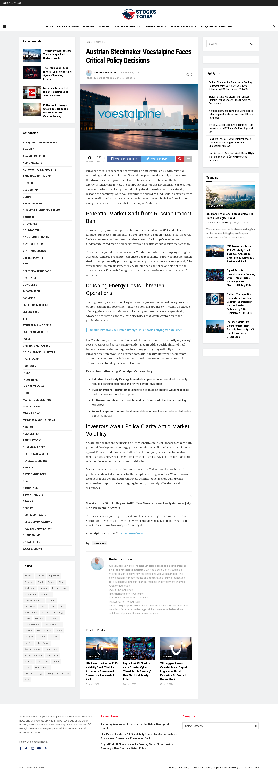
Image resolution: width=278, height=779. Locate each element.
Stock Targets (33, 494)
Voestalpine (100, 543)
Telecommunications (37, 521)
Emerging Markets (35, 305)
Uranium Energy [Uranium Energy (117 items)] (33, 673)
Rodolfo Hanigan (218, 223)
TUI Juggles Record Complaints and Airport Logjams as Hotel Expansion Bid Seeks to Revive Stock (173, 671)
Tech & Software (68, 26)
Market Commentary (37, 399)
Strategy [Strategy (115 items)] (29, 661)
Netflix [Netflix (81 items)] (28, 631)
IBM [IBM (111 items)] (53, 606)
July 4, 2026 (92, 684)
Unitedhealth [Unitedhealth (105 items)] (42, 667)
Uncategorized (33, 542)
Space (27, 481)
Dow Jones (30, 284)
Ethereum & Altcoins (37, 325)
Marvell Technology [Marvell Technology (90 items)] (52, 612)
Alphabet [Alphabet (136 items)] (54, 576)
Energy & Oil (100, 42)
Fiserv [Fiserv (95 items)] (43, 606)
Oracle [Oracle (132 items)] (41, 637)
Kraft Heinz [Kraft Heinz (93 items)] (31, 612)
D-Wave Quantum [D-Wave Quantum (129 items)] (34, 600)
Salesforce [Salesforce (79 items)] (53, 655)
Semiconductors (34, 474)
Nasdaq (28, 427)
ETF (25, 318)
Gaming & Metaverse (36, 345)
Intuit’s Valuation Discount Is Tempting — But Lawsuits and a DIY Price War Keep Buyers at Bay (231, 128)
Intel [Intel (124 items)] (62, 606)
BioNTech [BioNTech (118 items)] (30, 588)
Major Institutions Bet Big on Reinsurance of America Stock (55, 92)
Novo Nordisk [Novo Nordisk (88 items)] (43, 631)
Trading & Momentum (127, 26)
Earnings (88, 26)
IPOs (26, 393)
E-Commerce (31, 291)
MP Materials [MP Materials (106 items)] (32, 625)
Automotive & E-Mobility (39, 169)
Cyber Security (33, 257)
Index (26, 372)
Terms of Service (250, 767)
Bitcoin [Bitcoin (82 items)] (44, 588)
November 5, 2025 (130, 72)
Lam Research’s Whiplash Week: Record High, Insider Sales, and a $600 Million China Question (231, 157)
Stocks (28, 501)
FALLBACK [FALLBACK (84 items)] (30, 606)
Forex (27, 338)
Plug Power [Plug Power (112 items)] (43, 643)
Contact (206, 767)
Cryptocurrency (155, 26)
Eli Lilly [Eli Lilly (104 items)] (52, 600)
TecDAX (28, 508)
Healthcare (31, 359)
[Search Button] (251, 43)
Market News (32, 406)
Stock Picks (31, 488)
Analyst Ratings (34, 156)
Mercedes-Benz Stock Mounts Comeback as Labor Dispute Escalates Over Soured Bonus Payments (231, 114)
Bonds (27, 196)
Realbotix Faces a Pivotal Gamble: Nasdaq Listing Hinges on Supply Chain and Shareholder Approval (230, 142)
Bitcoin (28, 183)
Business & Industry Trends (42, 210)
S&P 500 (28, 467)
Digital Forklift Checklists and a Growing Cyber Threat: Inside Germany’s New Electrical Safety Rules (138, 671)
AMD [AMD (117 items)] (40, 582)
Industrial (130, 78)
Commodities (32, 230)
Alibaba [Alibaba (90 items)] (40, 576)
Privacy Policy (231, 767)
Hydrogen (94, 657)
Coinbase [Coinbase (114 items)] (46, 594)
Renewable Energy (35, 460)
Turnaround (31, 535)
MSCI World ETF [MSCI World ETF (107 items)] (52, 625)
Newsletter (31, 433)
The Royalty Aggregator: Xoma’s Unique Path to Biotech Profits (57, 54)
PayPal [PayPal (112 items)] (28, 643)
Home (49, 26)
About (171, 767)
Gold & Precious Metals (39, 352)
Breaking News (32, 203)
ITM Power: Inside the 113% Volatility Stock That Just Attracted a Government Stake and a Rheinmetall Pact (102, 671)
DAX (25, 264)
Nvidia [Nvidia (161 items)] (59, 631)
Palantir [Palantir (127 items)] (54, 637)
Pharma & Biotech (35, 447)
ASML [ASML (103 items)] (62, 582)
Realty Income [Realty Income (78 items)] (32, 649)
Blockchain (31, 189)
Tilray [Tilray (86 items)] (28, 667)
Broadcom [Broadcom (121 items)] (30, 594)
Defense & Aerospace (37, 271)
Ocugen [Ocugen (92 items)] (29, 637)
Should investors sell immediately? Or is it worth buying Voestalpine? (136, 330)
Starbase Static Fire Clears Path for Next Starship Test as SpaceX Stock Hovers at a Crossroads (230, 100)
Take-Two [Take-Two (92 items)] (43, 661)
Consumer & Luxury (36, 237)
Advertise (182, 767)
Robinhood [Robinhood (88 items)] (51, 649)
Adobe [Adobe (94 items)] (28, 576)
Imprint (217, 767)
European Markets (113, 78)
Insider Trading (33, 386)
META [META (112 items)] (28, 618)
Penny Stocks (32, 440)
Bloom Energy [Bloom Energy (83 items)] (60, 588)
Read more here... (133, 533)
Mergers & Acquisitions (39, 420)
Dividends (29, 278)
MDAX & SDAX (31, 413)
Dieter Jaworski (106, 72)
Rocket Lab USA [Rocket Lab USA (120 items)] (33, 655)
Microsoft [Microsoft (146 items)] (53, 618)
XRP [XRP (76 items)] (27, 679)
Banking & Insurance (183, 26)
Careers (195, 767)
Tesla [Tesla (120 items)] (56, 661)
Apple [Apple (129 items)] (51, 582)
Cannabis (29, 217)
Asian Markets (33, 163)
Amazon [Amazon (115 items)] (29, 582)
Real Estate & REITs (36, 454)
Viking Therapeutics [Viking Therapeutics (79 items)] (58, 673)
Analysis (103, 26)
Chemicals (30, 223)
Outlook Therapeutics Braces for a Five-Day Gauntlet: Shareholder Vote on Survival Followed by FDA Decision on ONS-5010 (230, 86)
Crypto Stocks (33, 244)
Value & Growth (33, 548)
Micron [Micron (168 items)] (39, 618)
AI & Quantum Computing (216, 26)
